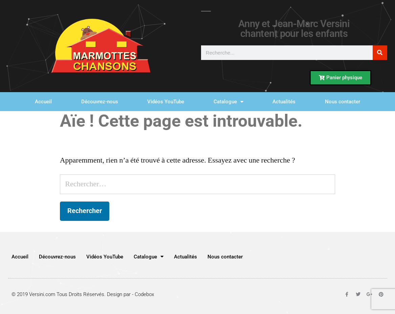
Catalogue (228, 102)
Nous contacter (342, 102)
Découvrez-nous (99, 102)
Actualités (283, 102)
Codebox (144, 294)
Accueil (43, 102)
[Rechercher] (380, 52)
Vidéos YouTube (165, 102)
